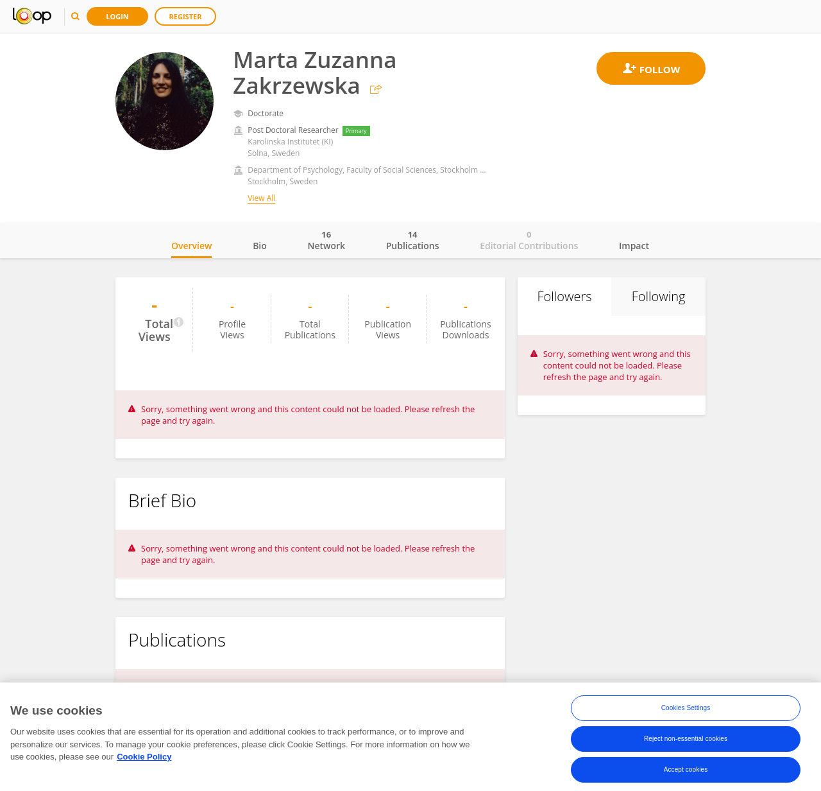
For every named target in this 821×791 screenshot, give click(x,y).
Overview (191, 245)
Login (117, 16)
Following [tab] (659, 296)
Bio (260, 245)
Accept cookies (686, 773)
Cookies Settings (686, 711)
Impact (634, 245)
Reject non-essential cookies (685, 742)
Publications (412, 240)
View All (261, 198)
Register (185, 16)
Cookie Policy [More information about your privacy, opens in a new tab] (144, 760)
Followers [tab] (564, 296)
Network (326, 240)
